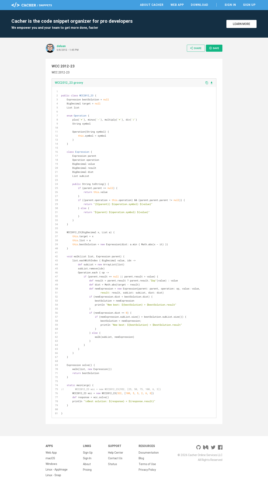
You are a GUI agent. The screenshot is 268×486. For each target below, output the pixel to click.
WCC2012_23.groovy (69, 82)
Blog (141, 458)
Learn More (241, 24)
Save (214, 48)
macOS (50, 458)
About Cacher (152, 5)
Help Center (115, 452)
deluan (61, 46)
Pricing (87, 469)
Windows (51, 464)
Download (199, 5)
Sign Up (249, 5)
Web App (177, 5)
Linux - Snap (53, 475)
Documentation (149, 452)
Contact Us (115, 458)
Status (112, 464)
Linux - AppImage (57, 469)
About (87, 464)
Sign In (230, 5)
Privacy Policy (147, 469)
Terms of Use (147, 464)
